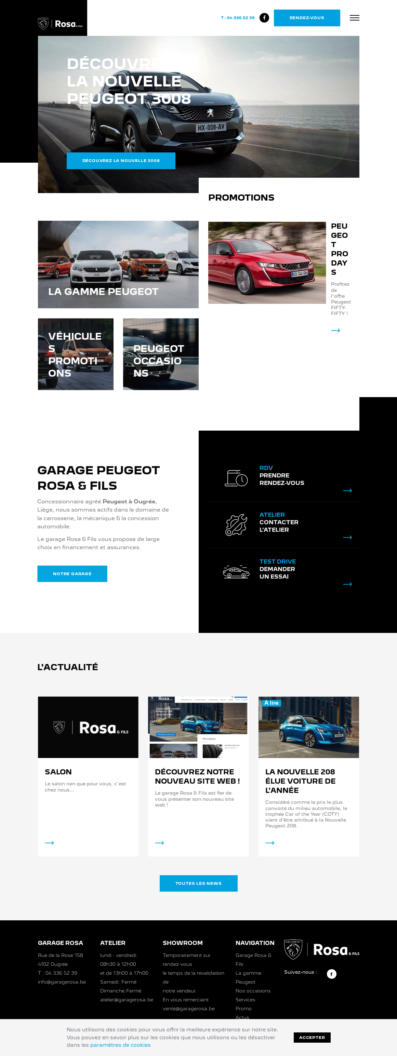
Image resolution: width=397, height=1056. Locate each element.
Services (245, 999)
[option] (198, 114)
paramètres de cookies (120, 1045)
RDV (266, 481)
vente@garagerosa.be (189, 1008)
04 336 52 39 (241, 17)
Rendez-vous (307, 17)
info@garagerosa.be (62, 982)
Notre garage (59, 573)
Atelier (272, 528)
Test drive (278, 575)
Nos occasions (253, 990)
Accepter (312, 1037)
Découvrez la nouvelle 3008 (121, 160)
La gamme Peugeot (248, 977)
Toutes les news (198, 883)
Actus (242, 1017)
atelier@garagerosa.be (126, 999)
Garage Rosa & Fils (253, 959)
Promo (244, 1008)
